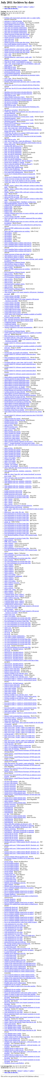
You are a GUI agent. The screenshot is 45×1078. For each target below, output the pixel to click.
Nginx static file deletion (11, 721)
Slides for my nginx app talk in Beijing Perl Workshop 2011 (22, 106)
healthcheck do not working (12, 984)
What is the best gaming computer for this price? (18, 441)
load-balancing (8, 807)
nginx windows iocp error (12, 582)
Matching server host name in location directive (18, 92)
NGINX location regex (11, 422)
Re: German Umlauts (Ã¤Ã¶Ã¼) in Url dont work (19, 858)
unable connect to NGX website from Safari (17, 1020)
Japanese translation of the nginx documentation (18, 327)
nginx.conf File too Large (12, 156)
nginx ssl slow (8, 267)
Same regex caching (10, 688)
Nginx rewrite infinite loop (12, 979)
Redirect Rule (8, 207)
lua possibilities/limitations (12, 70)
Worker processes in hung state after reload (17, 34)
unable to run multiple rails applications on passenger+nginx (22, 75)
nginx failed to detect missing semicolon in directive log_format (23, 411)
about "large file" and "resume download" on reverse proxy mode (23, 445)
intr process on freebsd (11, 102)
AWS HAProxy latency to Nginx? (14, 256)
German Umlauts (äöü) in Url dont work (16, 856)
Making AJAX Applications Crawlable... (16, 60)
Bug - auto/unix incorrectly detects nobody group (18, 319)
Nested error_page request (12, 435)
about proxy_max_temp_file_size (14, 512)
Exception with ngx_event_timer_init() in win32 (18, 337)
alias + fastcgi (8, 499)
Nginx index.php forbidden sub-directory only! (18, 824)
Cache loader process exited (12, 309)
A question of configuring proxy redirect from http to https (21, 660)
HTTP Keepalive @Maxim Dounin (14, 262)
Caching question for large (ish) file (14, 379)
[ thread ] (19, 7)
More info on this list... (11, 8)
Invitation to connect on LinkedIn (14, 23)
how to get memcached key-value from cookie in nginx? (20, 922)
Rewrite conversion (10, 784)
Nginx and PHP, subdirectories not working (17, 228)
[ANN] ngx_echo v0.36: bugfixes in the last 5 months (20, 180)
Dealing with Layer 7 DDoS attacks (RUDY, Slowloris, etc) (21, 842)
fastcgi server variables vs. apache (14, 162)
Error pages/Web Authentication (13, 167)
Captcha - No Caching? (11, 464)
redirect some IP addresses (12, 169)
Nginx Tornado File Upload (12, 418)
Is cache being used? (10, 876)
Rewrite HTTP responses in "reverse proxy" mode (19, 116)
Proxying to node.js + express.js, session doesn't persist (20, 678)
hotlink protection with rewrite (13, 491)
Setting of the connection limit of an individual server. (20, 963)
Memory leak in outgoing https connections (17, 709)
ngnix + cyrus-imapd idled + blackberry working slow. (20, 202)
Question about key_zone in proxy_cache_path (18, 45)
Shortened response (10, 118)
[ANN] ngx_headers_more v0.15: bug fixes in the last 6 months (23, 136)
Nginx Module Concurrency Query (14, 24)
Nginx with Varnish (10, 1023)
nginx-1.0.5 (7, 627)
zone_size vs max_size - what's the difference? (18, 128)
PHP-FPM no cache (10, 67)
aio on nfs (7, 632)
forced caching (8, 861)
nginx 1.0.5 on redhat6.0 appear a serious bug (17, 745)
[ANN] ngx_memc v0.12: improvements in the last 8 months (22, 182)
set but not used (9, 734)
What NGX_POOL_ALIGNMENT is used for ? (18, 62)
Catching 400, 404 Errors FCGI (13, 134)
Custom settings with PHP (12, 216)
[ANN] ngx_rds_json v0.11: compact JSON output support (21, 133)
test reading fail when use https (13, 80)
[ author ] (31, 7)
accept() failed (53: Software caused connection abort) (20, 343)
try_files (7, 814)
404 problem (8, 233)
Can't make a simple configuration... (15, 636)
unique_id (7, 522)
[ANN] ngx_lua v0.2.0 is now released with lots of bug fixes (22, 85)
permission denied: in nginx (12, 72)
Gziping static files (10, 459)
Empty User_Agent (10, 589)
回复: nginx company (10, 541)
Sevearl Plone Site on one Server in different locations (20, 395)
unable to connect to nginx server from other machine (20, 986)
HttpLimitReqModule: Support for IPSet (16, 203)
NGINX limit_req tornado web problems (16, 352)
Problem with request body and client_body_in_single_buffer (22, 18)
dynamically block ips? (11, 907)
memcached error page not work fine (15, 925)
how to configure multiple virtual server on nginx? (19, 887)
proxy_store (8, 54)
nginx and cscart (9, 39)
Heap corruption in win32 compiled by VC (17, 336)
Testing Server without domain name (15, 791)
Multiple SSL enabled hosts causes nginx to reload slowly (21, 896)
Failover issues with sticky (12, 668)
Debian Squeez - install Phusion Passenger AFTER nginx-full (22, 750)
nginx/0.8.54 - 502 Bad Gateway (14, 649)
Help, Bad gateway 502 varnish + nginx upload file (19, 742)
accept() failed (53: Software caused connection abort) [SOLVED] (23, 415)
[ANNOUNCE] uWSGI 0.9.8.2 (13, 604)
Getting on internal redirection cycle (15, 961)
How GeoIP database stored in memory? (16, 36)
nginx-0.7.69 (8, 631)
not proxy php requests (11, 781)
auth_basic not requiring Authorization (15, 27)
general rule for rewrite (11, 833)
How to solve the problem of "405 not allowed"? (18, 160)
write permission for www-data (13, 924)
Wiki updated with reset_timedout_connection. (18, 471)
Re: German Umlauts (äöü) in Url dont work (17, 943)
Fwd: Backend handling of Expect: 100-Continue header (21, 535)
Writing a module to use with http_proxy (16, 673)
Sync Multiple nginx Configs (13, 1005)
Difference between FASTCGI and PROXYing (18, 398)
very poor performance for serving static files (17, 558)
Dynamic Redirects (10, 894)
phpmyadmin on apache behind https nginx (17, 377)
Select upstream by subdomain (13, 576)
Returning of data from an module (14, 410)
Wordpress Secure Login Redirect (14, 840)
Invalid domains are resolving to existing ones (17, 390)
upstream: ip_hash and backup (13, 21)
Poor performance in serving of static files (16, 495)
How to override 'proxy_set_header (14, 387)
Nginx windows (9, 566)
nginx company (9, 540)
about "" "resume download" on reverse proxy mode (19, 443)
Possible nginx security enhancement (15, 966)
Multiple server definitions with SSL (15, 883)
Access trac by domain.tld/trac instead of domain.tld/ (19, 170)
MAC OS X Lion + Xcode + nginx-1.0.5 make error (19, 727)
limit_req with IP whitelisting (13, 147)
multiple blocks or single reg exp (14, 1048)
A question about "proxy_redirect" (14, 594)
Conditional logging (10, 322)
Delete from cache (9, 614)
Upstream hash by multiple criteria (14, 284)
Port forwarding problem (11, 863)
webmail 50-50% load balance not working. (17, 205)
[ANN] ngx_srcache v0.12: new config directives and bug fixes (23, 225)
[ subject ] (26, 7)
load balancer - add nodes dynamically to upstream (19, 825)
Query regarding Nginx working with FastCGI (18, 243)
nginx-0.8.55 (8, 629)
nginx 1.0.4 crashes (10, 428)
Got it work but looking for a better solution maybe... (20, 970)
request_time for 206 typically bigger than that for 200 (20, 1022)
